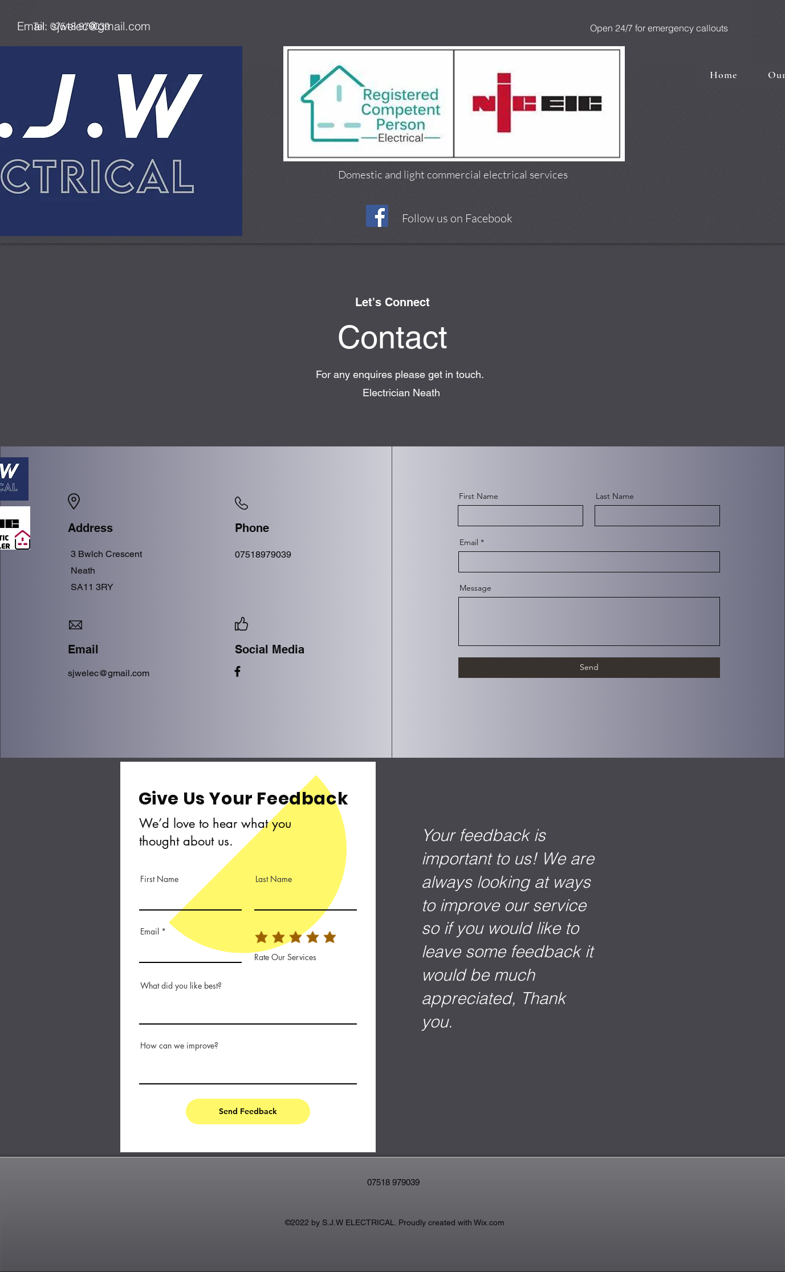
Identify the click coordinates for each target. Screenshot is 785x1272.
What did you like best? (181, 986)
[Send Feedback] (248, 1111)
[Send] (589, 667)
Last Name (615, 496)
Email (468, 542)
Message (475, 588)
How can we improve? (179, 1046)
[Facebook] (377, 216)
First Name (478, 496)
